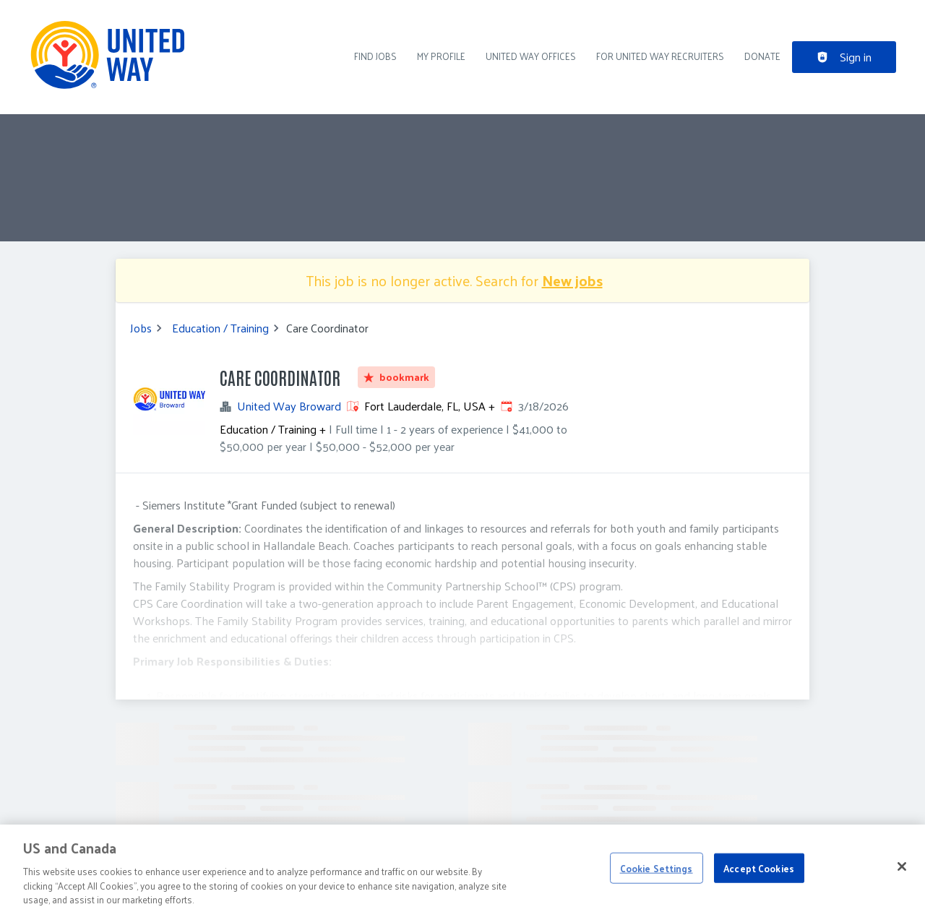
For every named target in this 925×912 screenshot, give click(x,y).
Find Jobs (375, 56)
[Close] (902, 874)
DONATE (762, 56)
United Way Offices (531, 56)
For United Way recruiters (660, 56)
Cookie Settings (656, 875)
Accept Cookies (758, 875)
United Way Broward (289, 406)
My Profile (441, 56)
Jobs (141, 328)
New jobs (572, 280)
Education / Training (220, 328)
